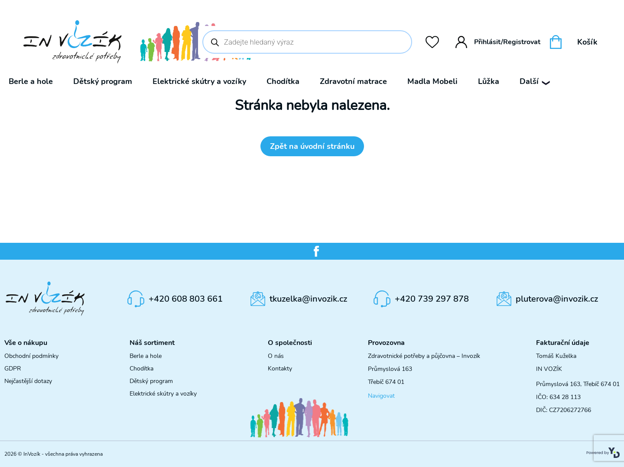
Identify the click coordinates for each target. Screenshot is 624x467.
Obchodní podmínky (31, 356)
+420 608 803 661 (186, 299)
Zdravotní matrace (353, 81)
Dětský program (102, 81)
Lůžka (488, 81)
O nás (276, 356)
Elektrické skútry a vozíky (199, 81)
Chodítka (282, 81)
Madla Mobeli (432, 81)
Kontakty (280, 368)
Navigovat (381, 396)
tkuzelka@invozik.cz (308, 299)
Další (534, 81)
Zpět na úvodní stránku (312, 146)
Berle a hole (31, 81)
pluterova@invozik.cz (557, 299)
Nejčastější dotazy (28, 381)
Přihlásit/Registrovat (498, 42)
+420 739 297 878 (432, 299)
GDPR (12, 368)
